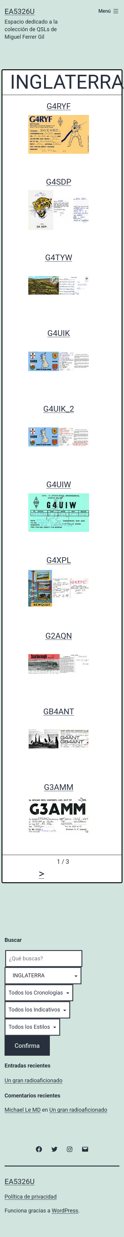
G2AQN (58, 636)
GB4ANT (58, 711)
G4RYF (58, 106)
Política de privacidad (31, 1196)
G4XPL (58, 560)
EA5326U (20, 11)
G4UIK (58, 333)
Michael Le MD (23, 1110)
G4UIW (58, 484)
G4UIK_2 (58, 409)
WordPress (65, 1210)
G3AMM (58, 787)
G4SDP (58, 182)
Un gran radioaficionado (33, 1080)
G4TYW (58, 257)
